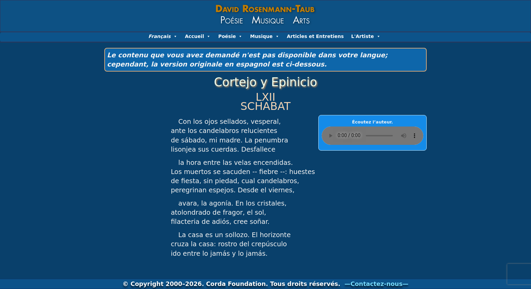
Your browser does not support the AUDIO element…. (372, 136)
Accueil (198, 36)
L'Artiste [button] (366, 36)
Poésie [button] (230, 36)
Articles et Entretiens (315, 36)
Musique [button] (264, 36)
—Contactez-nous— (376, 284)
